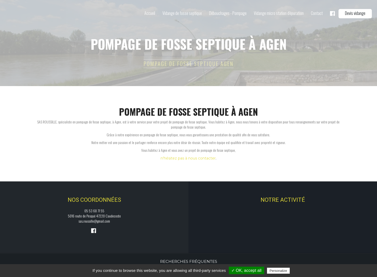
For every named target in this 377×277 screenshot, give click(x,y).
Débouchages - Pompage (228, 13)
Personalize (278, 271)
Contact (317, 13)
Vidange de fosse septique (182, 13)
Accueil (149, 13)
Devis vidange (355, 13)
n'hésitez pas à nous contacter (188, 158)
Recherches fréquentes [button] (188, 261)
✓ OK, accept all (246, 270)
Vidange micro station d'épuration (279, 13)
